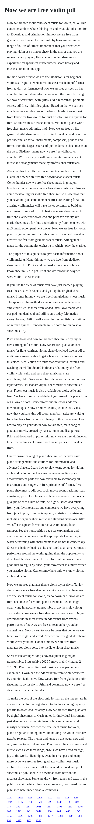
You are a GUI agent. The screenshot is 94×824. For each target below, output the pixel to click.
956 (30, 797)
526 (40, 802)
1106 (49, 811)
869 (71, 815)
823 (50, 797)
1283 (28, 806)
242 (29, 811)
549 (50, 802)
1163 (9, 815)
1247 (50, 815)
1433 (59, 802)
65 (58, 797)
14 (68, 802)
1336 (20, 815)
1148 (30, 802)
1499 (39, 797)
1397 (30, 815)
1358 (20, 797)
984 (80, 815)
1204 (9, 802)
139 (9, 806)
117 (29, 820)
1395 (18, 820)
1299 (9, 797)
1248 (60, 815)
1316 (20, 802)
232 (18, 806)
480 (68, 811)
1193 (59, 806)
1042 (38, 811)
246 (59, 811)
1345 (38, 820)
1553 (49, 806)
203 (9, 811)
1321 (18, 811)
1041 (38, 806)
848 (40, 815)
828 (67, 797)
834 (77, 802)
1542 (77, 811)
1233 (70, 806)
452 (76, 797)
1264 (80, 806)
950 (9, 820)
